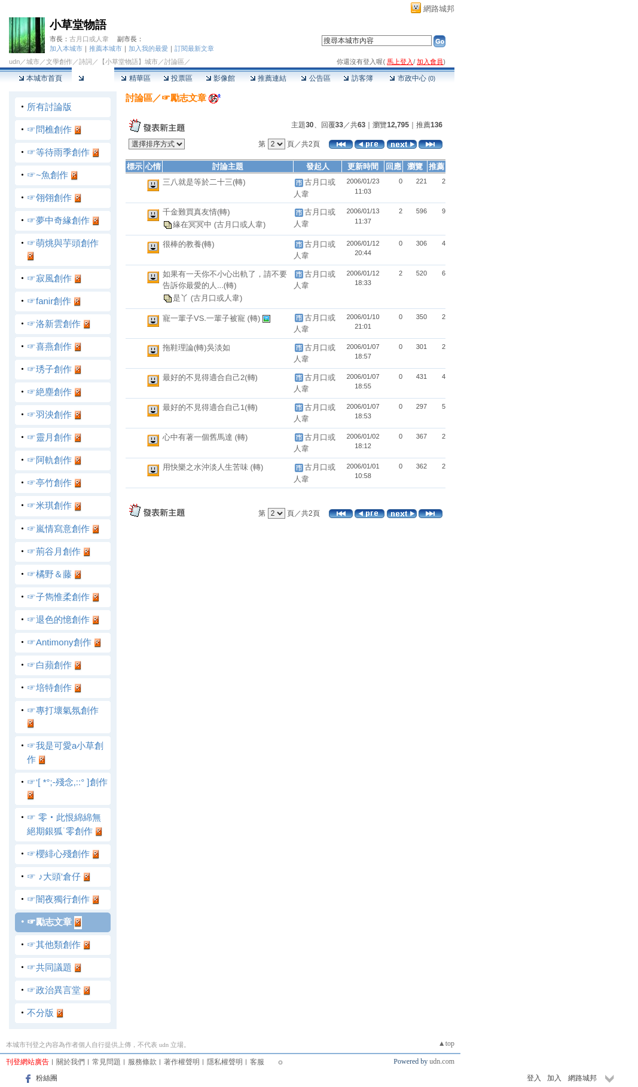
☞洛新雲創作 (54, 324)
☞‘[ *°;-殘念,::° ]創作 (67, 782)
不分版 (40, 1013)
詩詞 (85, 61)
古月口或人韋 (89, 38)
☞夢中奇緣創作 (58, 220)
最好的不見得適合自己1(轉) (210, 407)
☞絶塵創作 (49, 392)
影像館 (220, 78)
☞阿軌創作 (49, 460)
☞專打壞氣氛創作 (63, 710)
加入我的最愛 (148, 48)
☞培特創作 (49, 687)
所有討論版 (49, 107)
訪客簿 (358, 78)
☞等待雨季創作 (58, 152)
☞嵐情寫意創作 (58, 528)
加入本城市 (66, 48)
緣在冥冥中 (193, 224)
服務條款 (142, 1062)
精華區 (135, 78)
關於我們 (70, 1062)
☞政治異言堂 (54, 990)
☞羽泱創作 (49, 414)
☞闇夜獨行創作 (58, 899)
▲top (446, 1043)
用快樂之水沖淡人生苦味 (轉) (213, 467)
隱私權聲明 (225, 1062)
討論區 (93, 78)
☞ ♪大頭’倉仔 (54, 876)
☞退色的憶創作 (58, 619)
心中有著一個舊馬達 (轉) (205, 437)
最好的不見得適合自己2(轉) (210, 377)
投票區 (178, 78)
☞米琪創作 (49, 505)
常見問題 (106, 1062)
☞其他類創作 (54, 944)
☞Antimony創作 (59, 642)
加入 (554, 1078)
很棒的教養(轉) (189, 244)
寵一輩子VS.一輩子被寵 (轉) (212, 318)
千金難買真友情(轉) (196, 211)
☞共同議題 (49, 967)
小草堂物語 (78, 25)
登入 (534, 1078)
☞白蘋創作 (49, 665)
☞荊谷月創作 (54, 551)
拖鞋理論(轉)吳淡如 (196, 347)
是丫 (182, 297)
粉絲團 (46, 1078)
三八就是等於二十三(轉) (204, 181)
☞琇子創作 (49, 369)
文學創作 (59, 61)
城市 (32, 61)
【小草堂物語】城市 (128, 61)
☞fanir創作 (49, 301)
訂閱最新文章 (194, 48)
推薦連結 (268, 78)
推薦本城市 (105, 48)
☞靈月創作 (49, 437)
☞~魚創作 (47, 175)
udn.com (441, 1061)
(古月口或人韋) (240, 224)
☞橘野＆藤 (49, 574)
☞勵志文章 (49, 922)
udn (14, 61)
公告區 (315, 78)
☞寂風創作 (49, 278)
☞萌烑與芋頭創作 (63, 243)
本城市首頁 (40, 78)
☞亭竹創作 (49, 482)
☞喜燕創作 (49, 346)
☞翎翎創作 (49, 197)
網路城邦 (438, 8)
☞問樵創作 (49, 129)
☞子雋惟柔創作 (58, 597)
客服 (257, 1062)
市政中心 (412, 78)
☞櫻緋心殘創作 (58, 854)
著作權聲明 (182, 1062)
